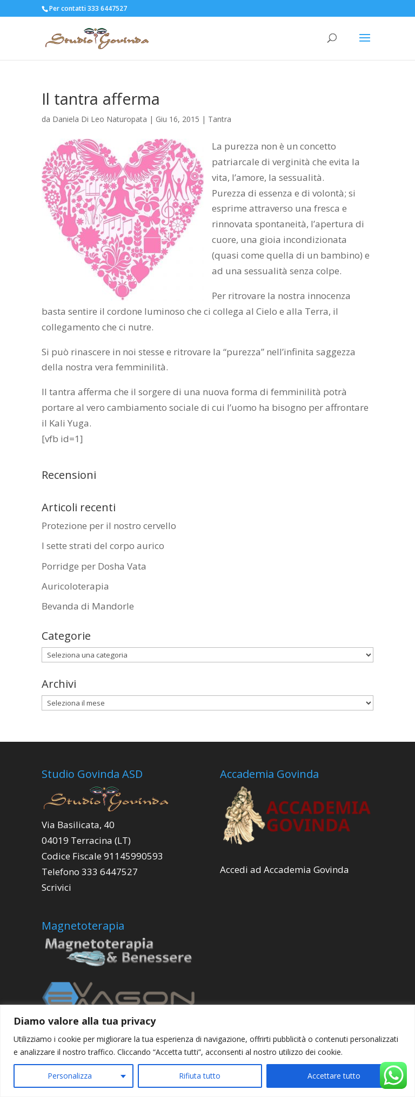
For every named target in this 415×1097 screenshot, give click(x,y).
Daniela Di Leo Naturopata (99, 119)
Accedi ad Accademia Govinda (284, 869)
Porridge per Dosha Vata (94, 566)
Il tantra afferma (101, 98)
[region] (207, 1051)
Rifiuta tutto (199, 1076)
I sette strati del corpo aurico (103, 545)
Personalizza (70, 1076)
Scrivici (56, 887)
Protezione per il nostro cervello (109, 525)
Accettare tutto (333, 1076)
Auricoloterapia (76, 586)
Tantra (219, 119)
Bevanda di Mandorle (88, 606)
